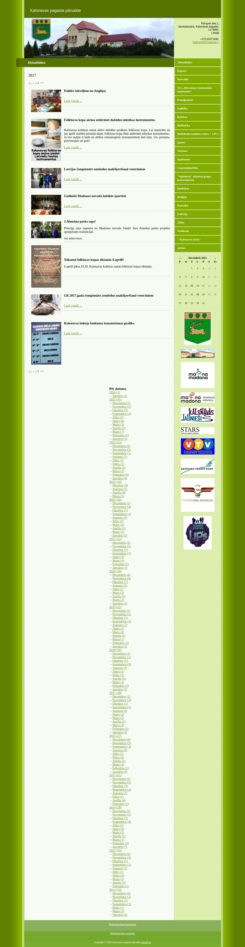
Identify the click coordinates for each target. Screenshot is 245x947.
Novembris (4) (122, 507)
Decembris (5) (121, 403)
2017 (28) (115, 693)
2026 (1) (114, 392)
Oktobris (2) (120, 818)
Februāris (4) (121, 474)
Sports (181, 142)
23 (197, 294)
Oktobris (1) (120, 510)
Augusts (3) (120, 517)
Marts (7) (118, 431)
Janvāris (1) (120, 396)
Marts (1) (118, 496)
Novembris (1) (122, 657)
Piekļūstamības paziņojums (122, 924)
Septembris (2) (122, 414)
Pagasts (182, 70)
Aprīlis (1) (119, 635)
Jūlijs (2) (118, 521)
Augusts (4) (120, 750)
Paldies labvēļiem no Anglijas (85, 91)
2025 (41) (115, 399)
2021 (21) (115, 539)
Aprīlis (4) (119, 492)
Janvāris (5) (120, 535)
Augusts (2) (120, 585)
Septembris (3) (122, 746)
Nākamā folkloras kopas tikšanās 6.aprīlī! (94, 259)
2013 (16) (115, 850)
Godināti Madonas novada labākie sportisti (95, 196)
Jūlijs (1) (118, 460)
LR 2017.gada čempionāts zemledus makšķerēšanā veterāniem (109, 295)
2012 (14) (115, 890)
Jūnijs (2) (118, 714)
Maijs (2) (118, 593)
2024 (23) (115, 442)
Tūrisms (182, 151)
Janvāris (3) (120, 439)
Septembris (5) (122, 707)
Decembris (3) (121, 779)
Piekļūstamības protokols (122, 933)
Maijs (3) (118, 424)
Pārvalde (183, 79)
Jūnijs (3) (118, 557)
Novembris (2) (122, 614)
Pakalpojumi (185, 100)
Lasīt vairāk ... (73, 101)
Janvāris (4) (120, 478)
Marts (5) (118, 532)
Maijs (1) (118, 525)
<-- (30, 82)
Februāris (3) (121, 686)
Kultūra (182, 117)
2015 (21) (115, 775)
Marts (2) (118, 471)
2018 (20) (115, 650)
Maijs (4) (118, 632)
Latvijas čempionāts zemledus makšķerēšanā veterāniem (104, 169)
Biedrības (183, 188)
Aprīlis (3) (119, 428)
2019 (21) (115, 607)
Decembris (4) (121, 575)
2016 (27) (115, 736)
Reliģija (182, 197)
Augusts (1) (120, 457)
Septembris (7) (122, 553)
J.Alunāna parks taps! (80, 221)
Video (180, 222)
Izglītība (182, 108)
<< (180, 258)
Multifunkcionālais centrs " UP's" (198, 134)
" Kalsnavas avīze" (189, 239)
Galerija (182, 214)
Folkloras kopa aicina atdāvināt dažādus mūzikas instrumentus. (110, 120)
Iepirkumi (183, 159)
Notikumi (183, 231)
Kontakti (183, 205)
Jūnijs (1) (118, 464)
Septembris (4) (122, 664)
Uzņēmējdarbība (187, 168)
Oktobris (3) (120, 786)
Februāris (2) (121, 643)
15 (192, 285)
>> (215, 258)
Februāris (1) (121, 435)
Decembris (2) (121, 446)
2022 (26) (115, 499)
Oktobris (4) (120, 485)
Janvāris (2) (120, 915)
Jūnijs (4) (118, 421)
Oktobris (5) (120, 410)
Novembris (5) (122, 406)
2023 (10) (115, 482)
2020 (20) (115, 571)
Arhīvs (181, 248)
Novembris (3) (122, 700)
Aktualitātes (185, 62)
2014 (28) (115, 807)
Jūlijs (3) (118, 417)
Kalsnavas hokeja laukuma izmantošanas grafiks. (99, 323)
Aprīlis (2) (119, 467)
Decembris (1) (121, 503)
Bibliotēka (183, 125)
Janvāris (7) (120, 847)
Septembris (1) (122, 453)
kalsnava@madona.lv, (206, 42)
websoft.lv (146, 942)
